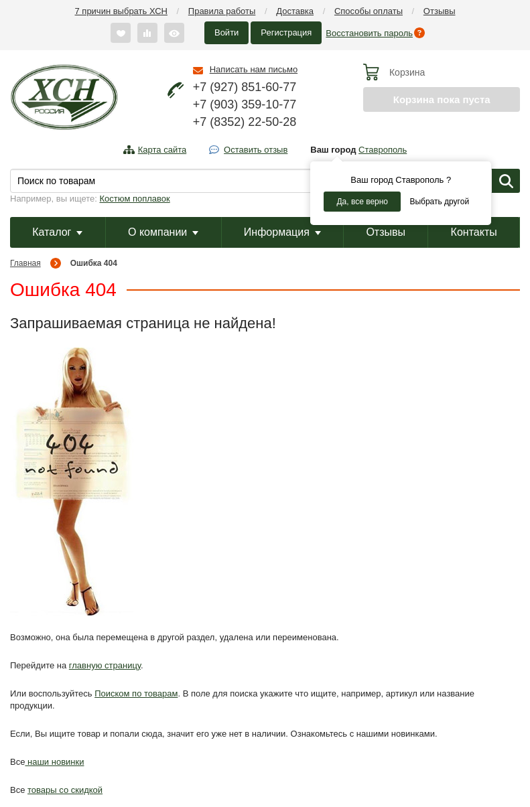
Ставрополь (382, 150)
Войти (226, 32)
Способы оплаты (368, 11)
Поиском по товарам (136, 693)
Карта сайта (162, 150)
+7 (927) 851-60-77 (245, 87)
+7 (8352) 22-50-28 (245, 122)
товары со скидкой (65, 790)
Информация (282, 232)
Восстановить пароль (369, 33)
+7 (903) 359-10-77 (245, 104)
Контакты (474, 232)
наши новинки (54, 762)
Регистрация (286, 32)
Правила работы (222, 11)
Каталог (57, 232)
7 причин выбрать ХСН (121, 11)
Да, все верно (362, 201)
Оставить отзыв (255, 150)
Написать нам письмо (253, 69)
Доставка (295, 11)
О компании (163, 232)
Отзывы (439, 11)
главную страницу (105, 665)
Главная (25, 263)
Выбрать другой (439, 201)
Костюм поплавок (135, 199)
